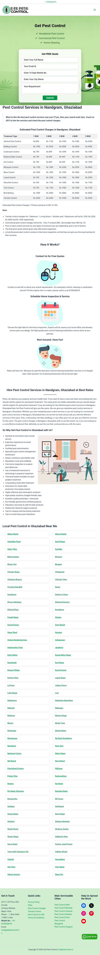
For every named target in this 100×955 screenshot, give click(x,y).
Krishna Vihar (13, 682)
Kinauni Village (14, 674)
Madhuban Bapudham (64, 705)
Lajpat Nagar (61, 682)
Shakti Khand (13, 837)
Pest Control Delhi (62, 905)
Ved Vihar (12, 876)
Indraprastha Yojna (16, 651)
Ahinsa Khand (61, 534)
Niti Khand (12, 767)
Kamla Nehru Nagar (63, 658)
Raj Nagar (59, 791)
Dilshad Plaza (14, 612)
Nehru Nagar (60, 760)
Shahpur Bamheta (63, 830)
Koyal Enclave (61, 674)
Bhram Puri (12, 565)
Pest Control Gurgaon (64, 927)
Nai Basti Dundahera (64, 744)
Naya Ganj (59, 752)
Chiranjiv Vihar (61, 581)
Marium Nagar (61, 721)
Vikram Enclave (14, 884)
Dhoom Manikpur (15, 604)
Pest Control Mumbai (63, 908)
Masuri (11, 728)
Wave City (59, 884)
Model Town (60, 728)
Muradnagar (13, 744)
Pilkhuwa (59, 775)
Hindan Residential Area (18, 643)
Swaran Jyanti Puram (64, 853)
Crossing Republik (15, 588)
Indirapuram (60, 643)
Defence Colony (62, 596)
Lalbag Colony (61, 690)
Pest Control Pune (62, 917)
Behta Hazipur (14, 557)
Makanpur (59, 713)
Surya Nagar (13, 853)
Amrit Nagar (60, 542)
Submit (50, 97)
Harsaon (59, 635)
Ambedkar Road (15, 542)
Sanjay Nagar (13, 822)
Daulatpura (12, 596)
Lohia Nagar (13, 697)
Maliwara (12, 721)
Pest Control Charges (37, 908)
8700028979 (50, 2)
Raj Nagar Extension (16, 798)
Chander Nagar (14, 573)
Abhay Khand (13, 534)
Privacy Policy (34, 902)
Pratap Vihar (13, 783)
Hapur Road (13, 635)
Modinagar (12, 736)
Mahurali (11, 713)
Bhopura (59, 557)
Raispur (11, 791)
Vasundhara (60, 868)
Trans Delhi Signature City (19, 861)
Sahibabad (60, 814)
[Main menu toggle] (94, 9)
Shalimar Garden (62, 837)
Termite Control (34, 911)
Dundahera (60, 612)
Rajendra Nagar (62, 798)
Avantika (59, 550)
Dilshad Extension (63, 604)
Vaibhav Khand (61, 861)
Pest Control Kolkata (63, 914)
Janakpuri (59, 651)
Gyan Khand (60, 627)
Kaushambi (12, 666)
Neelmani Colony (15, 760)
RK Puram (59, 806)
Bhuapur (59, 565)
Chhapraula (60, 573)
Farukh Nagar (13, 619)
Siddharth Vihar (62, 845)
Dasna (58, 588)
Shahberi (11, 830)
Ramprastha (13, 806)
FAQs (30, 905)
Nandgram (12, 752)
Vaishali (11, 868)
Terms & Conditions (36, 917)
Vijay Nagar (60, 876)
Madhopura (13, 705)
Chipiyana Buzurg (15, 581)
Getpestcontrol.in (66, 949)
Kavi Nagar (60, 666)
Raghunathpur (61, 783)
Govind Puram (14, 627)
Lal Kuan (11, 690)
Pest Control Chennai (63, 911)
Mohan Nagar (61, 736)
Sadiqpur (11, 814)
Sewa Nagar (60, 822)
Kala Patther (13, 658)
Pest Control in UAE (36, 914)
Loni (57, 697)
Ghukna (58, 619)
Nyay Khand (60, 767)
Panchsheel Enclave (16, 775)
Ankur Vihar (13, 550)
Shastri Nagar (14, 845)
